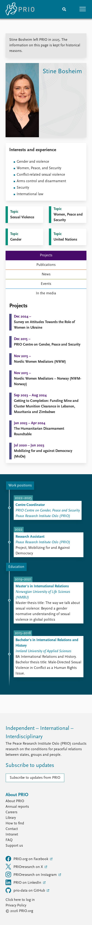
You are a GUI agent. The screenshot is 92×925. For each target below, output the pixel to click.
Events (46, 284)
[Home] (20, 9)
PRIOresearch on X (25, 866)
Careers (11, 812)
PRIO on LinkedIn (24, 882)
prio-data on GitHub (26, 890)
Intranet (12, 834)
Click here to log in (20, 900)
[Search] (64, 9)
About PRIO (15, 801)
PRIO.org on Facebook (27, 858)
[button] (82, 9)
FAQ (9, 840)
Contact (12, 829)
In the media (46, 293)
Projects (46, 255)
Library (11, 818)
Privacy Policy (16, 905)
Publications (46, 265)
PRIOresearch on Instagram (32, 874)
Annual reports (17, 807)
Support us (14, 846)
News (46, 274)
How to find (15, 823)
